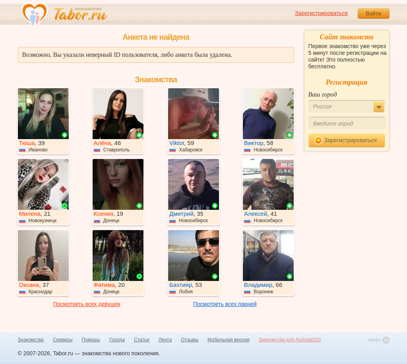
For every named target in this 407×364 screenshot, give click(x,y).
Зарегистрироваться (321, 13)
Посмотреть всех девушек (86, 304)
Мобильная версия (228, 340)
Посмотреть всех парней (225, 304)
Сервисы (63, 340)
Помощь (91, 340)
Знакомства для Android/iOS (290, 340)
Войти (373, 13)
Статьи (141, 340)
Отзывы (189, 340)
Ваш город (322, 94)
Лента (165, 340)
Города (117, 340)
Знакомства (31, 340)
